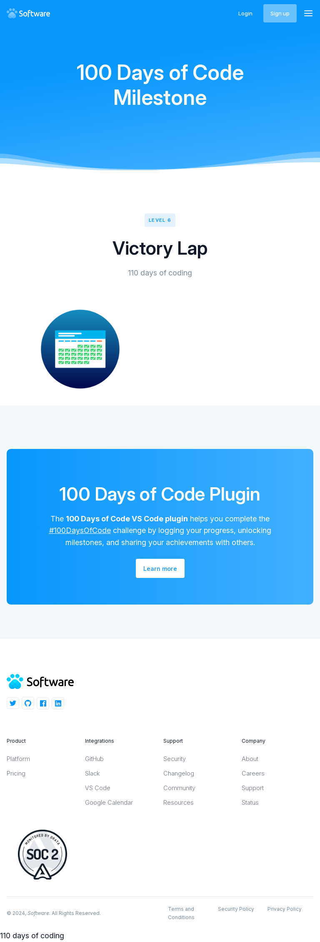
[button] (308, 13)
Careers (253, 773)
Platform (18, 758)
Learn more (160, 568)
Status (250, 802)
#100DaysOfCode (80, 530)
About (250, 758)
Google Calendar (109, 802)
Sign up (280, 13)
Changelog (178, 773)
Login (245, 13)
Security (174, 758)
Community (179, 787)
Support (253, 787)
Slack (92, 773)
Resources (178, 802)
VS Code (97, 787)
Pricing (16, 773)
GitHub (94, 758)
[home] (31, 13)
